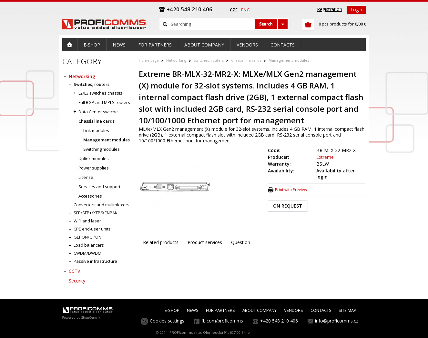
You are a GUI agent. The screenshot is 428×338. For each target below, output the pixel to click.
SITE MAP (347, 310)
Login (356, 9)
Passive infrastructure (95, 261)
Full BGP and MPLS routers (104, 102)
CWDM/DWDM (87, 253)
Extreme (325, 157)
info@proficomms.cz (336, 321)
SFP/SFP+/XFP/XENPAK (95, 213)
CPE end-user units (92, 229)
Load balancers (89, 245)
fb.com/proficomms (222, 321)
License (85, 177)
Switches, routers (209, 60)
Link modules (96, 130)
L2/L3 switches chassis (100, 93)
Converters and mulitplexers (101, 205)
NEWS (193, 310)
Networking (176, 60)
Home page (149, 60)
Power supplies (93, 168)
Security (77, 281)
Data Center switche (98, 112)
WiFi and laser (87, 221)
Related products (160, 242)
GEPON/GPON (87, 237)
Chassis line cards (246, 60)
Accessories (90, 196)
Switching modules (101, 149)
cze (234, 10)
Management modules (289, 60)
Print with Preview (291, 189)
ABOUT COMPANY (259, 310)
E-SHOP (172, 310)
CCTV (74, 271)
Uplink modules (93, 158)
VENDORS (293, 310)
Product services (205, 242)
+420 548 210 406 (279, 321)
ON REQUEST (287, 206)
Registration (329, 9)
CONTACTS (321, 310)
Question (240, 242)
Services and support (99, 186)
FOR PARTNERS (220, 310)
